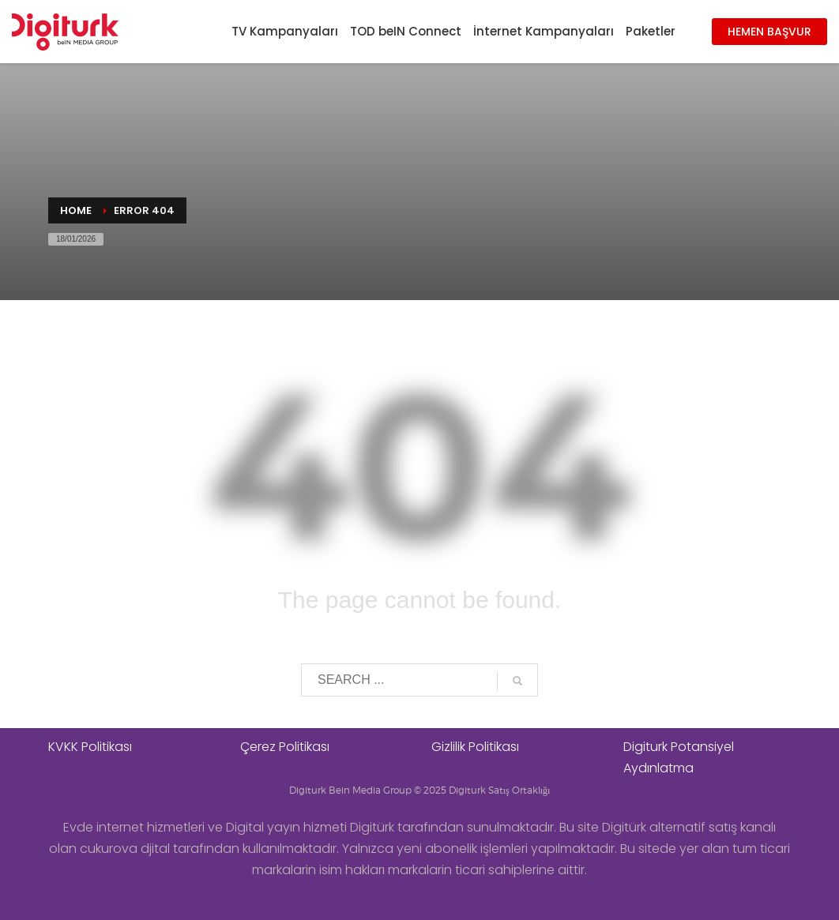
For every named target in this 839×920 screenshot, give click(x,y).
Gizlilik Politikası (475, 747)
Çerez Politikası (284, 747)
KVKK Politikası (90, 747)
